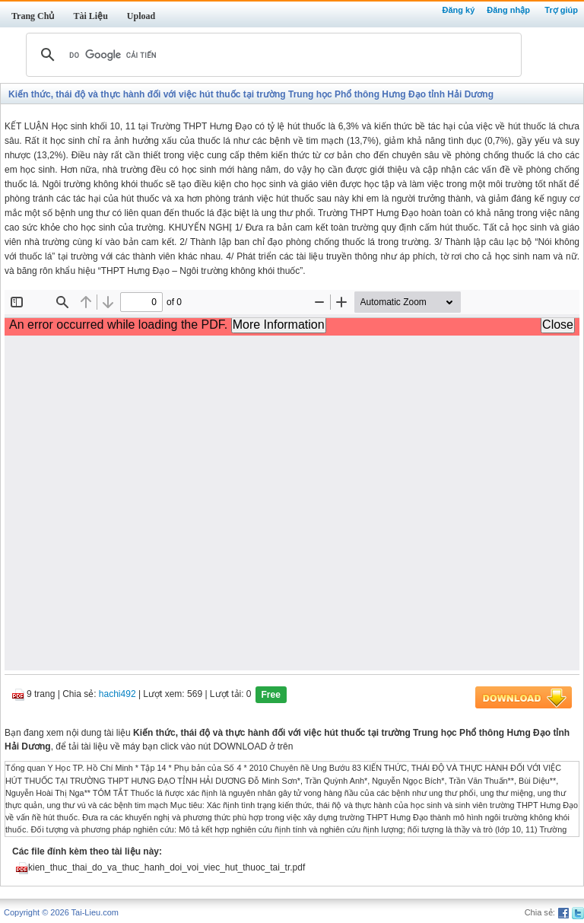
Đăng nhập (508, 9)
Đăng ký (458, 9)
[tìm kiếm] (271, 55)
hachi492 (117, 694)
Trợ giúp (561, 9)
